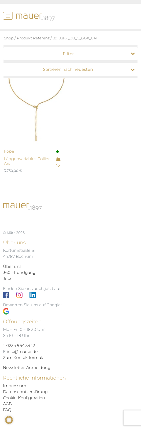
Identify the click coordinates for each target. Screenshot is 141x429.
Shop (9, 38)
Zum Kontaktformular (24, 357)
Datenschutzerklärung (25, 391)
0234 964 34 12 (20, 345)
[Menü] (8, 16)
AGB (7, 403)
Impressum (14, 385)
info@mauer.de (22, 351)
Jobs (7, 278)
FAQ (7, 409)
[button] (9, 420)
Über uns (12, 266)
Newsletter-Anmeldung (26, 367)
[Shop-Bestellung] (72, 70)
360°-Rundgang (19, 272)
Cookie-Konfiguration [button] (24, 397)
